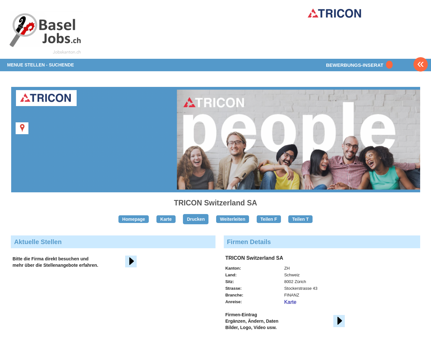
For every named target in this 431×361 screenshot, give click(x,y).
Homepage (133, 219)
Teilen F (269, 219)
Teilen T (300, 219)
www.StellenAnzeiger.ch (44, 33)
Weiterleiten (232, 219)
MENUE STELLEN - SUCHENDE (40, 64)
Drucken (196, 219)
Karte (166, 219)
